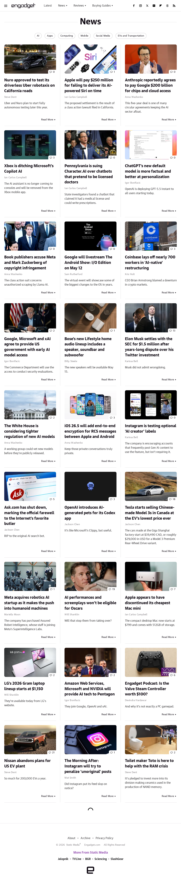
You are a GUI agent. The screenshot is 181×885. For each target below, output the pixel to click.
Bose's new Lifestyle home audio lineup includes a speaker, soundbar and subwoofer (88, 347)
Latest (48, 5)
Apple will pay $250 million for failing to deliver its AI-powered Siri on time (89, 85)
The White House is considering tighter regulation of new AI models (29, 431)
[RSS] (174, 5)
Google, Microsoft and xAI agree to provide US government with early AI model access (27, 347)
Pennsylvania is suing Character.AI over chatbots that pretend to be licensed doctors (89, 174)
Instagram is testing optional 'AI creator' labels (150, 428)
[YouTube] (154, 5)
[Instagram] (140, 5)
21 (53, 752)
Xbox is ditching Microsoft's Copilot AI (29, 168)
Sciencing (101, 859)
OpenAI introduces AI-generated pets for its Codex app (90, 513)
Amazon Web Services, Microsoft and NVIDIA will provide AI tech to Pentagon (90, 688)
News (61, 5)
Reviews (79, 5)
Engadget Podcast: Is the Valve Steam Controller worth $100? (147, 688)
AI (38, 36)
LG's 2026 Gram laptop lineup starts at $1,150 (24, 686)
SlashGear (117, 859)
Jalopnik (63, 859)
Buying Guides (101, 5)
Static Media (73, 845)
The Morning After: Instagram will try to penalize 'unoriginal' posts (88, 766)
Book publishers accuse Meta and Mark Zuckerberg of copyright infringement (30, 262)
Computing (66, 36)
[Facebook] (133, 5)
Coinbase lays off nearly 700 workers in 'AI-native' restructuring (150, 262)
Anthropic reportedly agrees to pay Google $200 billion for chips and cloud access (150, 85)
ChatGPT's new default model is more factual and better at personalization (148, 171)
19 (113, 589)
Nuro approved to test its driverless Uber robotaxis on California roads (29, 85)
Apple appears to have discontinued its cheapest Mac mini (147, 603)
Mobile (84, 36)
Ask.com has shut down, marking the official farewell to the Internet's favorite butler (29, 516)
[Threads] (167, 5)
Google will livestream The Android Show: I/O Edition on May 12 (88, 262)
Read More (47, 119)
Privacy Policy (104, 838)
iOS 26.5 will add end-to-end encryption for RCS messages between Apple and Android (90, 431)
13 (174, 331)
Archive (85, 838)
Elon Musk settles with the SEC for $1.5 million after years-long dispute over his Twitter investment (149, 347)
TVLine (76, 859)
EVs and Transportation (131, 36)
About (71, 838)
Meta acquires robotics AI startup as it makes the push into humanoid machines (29, 603)
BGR (88, 859)
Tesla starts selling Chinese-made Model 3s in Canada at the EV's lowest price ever (149, 513)
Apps (50, 36)
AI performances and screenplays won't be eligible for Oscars (90, 603)
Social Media (103, 36)
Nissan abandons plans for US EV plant (27, 763)
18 (174, 499)
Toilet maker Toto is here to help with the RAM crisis (149, 763)
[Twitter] (147, 5)
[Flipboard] (160, 5)
